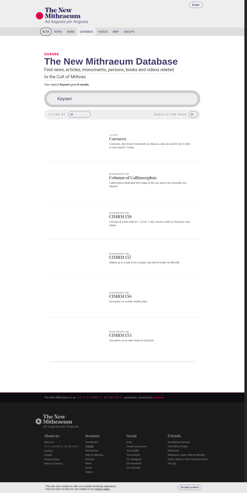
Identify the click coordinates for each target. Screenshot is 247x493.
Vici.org (172, 463)
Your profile (132, 450)
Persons (89, 459)
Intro (58, 31)
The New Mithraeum (62, 13)
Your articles (133, 455)
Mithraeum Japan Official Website (186, 455)
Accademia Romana (99, 397)
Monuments (91, 450)
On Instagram (133, 459)
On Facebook (133, 463)
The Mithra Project (178, 446)
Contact (48, 450)
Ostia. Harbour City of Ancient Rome (188, 459)
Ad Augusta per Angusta (66, 21)
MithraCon (173, 450)
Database (86, 31)
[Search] (192, 32)
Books (88, 467)
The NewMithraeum (57, 419)
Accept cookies (190, 487)
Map (116, 31)
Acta (45, 31)
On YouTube (133, 467)
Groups (129, 31)
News (71, 31)
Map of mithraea (94, 455)
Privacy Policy (52, 459)
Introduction (91, 442)
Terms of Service (53, 463)
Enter (196, 5)
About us (49, 442)
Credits (48, 455)
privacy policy (102, 489)
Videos (103, 31)
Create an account (136, 446)
